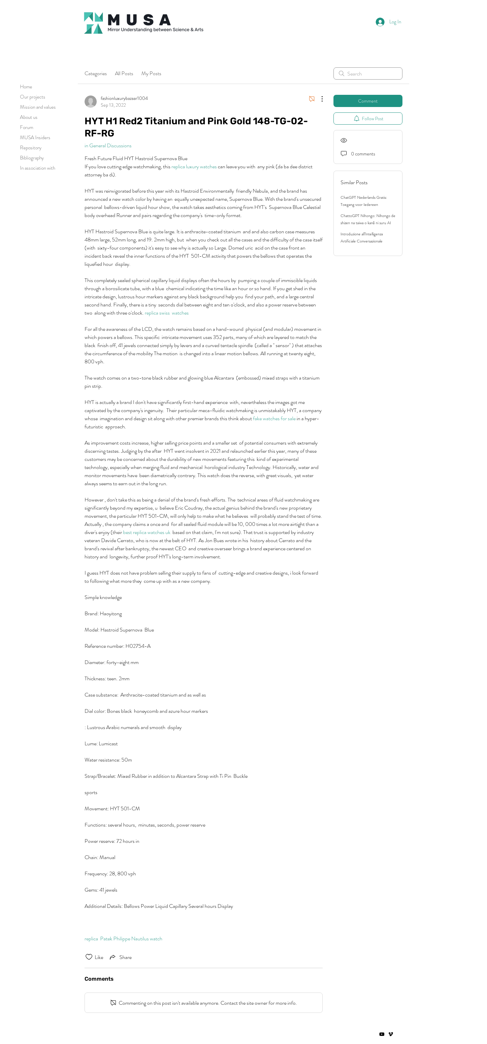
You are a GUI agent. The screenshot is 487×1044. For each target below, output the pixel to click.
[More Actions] (319, 99)
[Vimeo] (391, 1034)
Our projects (32, 97)
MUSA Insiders (35, 137)
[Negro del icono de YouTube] (382, 1034)
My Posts (151, 73)
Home (26, 86)
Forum (26, 127)
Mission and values (38, 107)
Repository (31, 147)
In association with (37, 168)
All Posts (124, 73)
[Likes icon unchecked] (89, 957)
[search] (367, 73)
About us (29, 117)
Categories (96, 73)
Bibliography (32, 158)
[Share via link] (120, 957)
